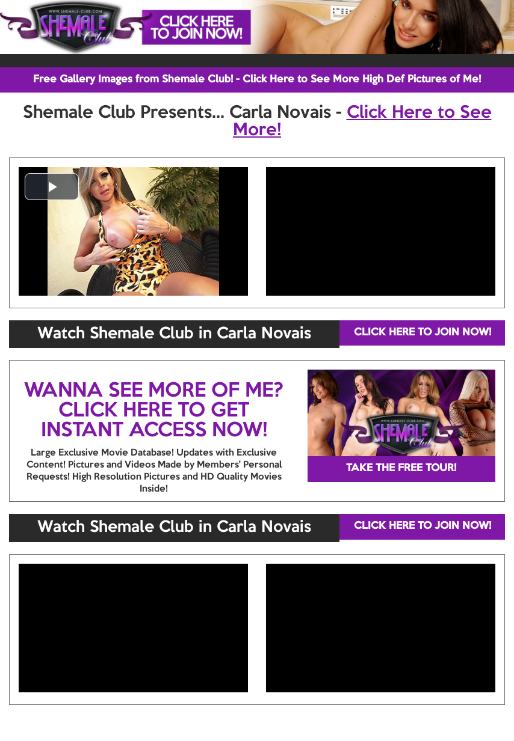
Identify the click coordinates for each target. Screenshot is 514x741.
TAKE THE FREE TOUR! (401, 468)
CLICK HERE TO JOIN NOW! (422, 332)
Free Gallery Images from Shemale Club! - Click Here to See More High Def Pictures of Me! (257, 79)
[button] (52, 186)
